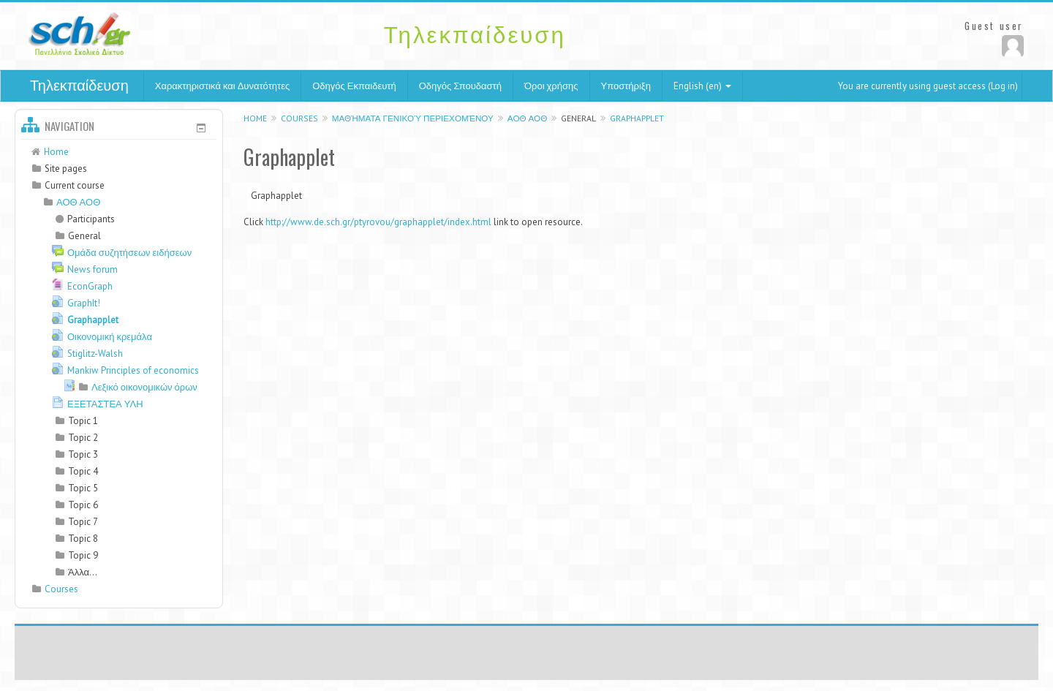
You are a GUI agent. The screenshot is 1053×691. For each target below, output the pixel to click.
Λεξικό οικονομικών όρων (144, 387)
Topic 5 (83, 488)
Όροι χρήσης (551, 86)
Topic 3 (83, 454)
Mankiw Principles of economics (133, 370)
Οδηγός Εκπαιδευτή (354, 86)
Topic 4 (83, 471)
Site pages (66, 168)
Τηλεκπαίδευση (79, 85)
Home (255, 118)
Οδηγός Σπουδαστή (460, 86)
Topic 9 (83, 555)
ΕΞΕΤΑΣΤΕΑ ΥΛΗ (105, 404)
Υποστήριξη (626, 86)
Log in (1003, 86)
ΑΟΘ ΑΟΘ (527, 118)
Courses (299, 118)
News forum (92, 269)
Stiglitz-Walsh (95, 353)
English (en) (702, 86)
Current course (75, 185)
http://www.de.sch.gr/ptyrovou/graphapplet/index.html (378, 222)
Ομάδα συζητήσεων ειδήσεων (129, 252)
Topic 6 (83, 505)
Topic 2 (83, 437)
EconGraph (90, 286)
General (578, 118)
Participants (85, 219)
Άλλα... (82, 572)
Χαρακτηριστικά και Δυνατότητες (222, 86)
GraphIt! (83, 303)
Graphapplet (637, 118)
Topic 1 (83, 421)
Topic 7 (83, 522)
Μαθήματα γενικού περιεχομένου (413, 118)
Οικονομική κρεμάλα (109, 337)
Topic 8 (83, 538)
